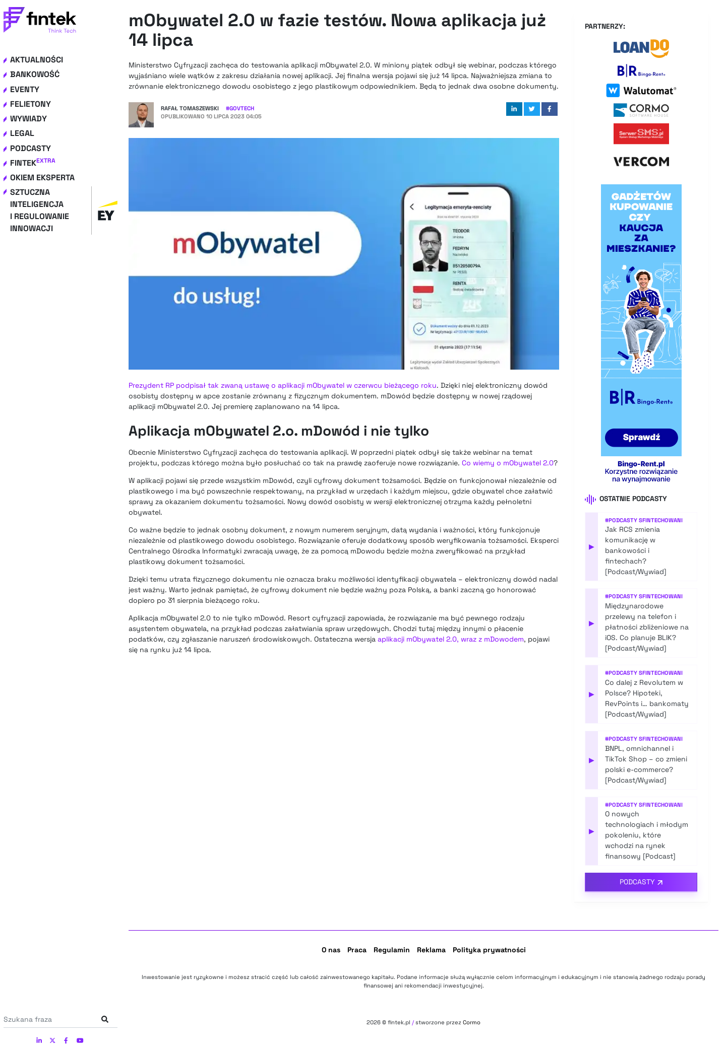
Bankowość (34, 74)
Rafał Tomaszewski (190, 108)
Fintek (32, 163)
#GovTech (240, 108)
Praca (357, 949)
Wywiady (28, 118)
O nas (331, 949)
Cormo (471, 1022)
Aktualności (36, 59)
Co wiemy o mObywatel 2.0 (508, 462)
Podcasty (30, 148)
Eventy (24, 89)
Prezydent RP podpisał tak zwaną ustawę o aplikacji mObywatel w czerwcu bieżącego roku (283, 385)
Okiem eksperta (42, 177)
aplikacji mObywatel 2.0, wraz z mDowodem (451, 639)
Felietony (30, 104)
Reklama (431, 949)
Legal (22, 133)
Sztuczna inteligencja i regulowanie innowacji (63, 210)
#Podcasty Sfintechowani (644, 520)
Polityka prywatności (489, 949)
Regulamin (392, 949)
